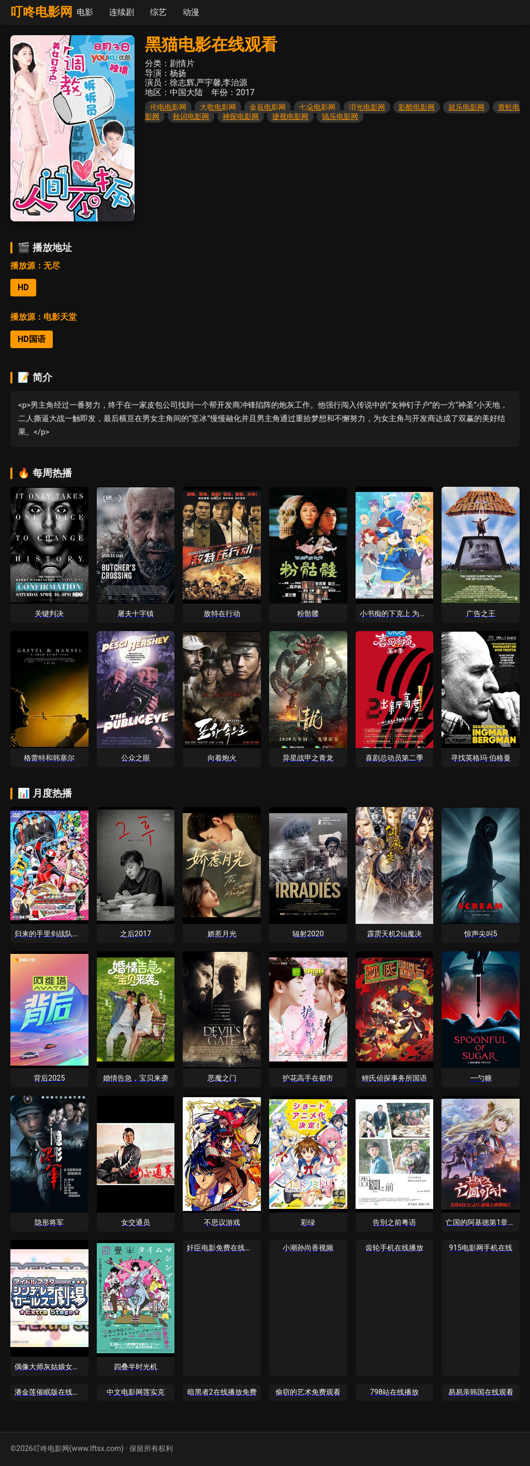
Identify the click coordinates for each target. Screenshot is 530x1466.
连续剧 (121, 12)
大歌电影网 (218, 107)
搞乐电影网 (340, 116)
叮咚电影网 (41, 12)
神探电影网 (241, 116)
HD (23, 287)
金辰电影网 (267, 107)
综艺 (158, 12)
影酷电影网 (417, 107)
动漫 (191, 12)
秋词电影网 (191, 116)
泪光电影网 (367, 107)
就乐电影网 (466, 107)
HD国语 (32, 339)
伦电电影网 (168, 107)
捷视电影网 (290, 116)
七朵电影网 (317, 107)
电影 (85, 12)
